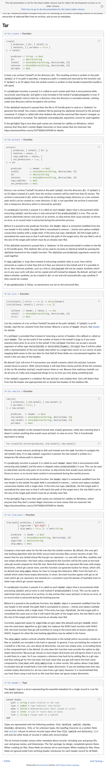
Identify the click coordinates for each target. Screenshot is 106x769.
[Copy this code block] (99, 41)
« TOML (6, 761)
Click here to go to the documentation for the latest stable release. (53, 9)
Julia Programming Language (67, 765)
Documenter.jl (42, 765)
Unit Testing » (97, 761)
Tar (5, 25)
